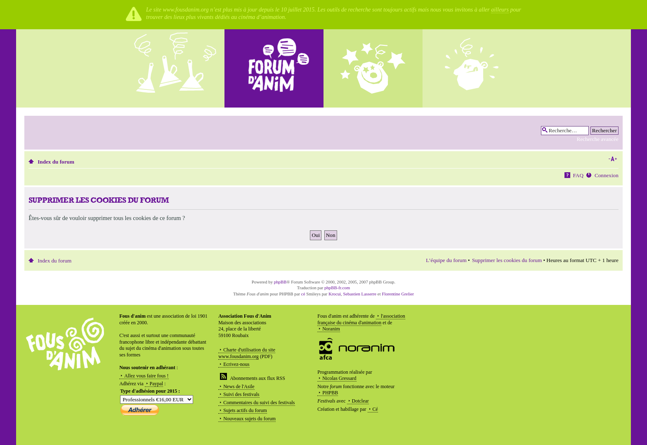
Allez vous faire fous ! (146, 376)
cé (303, 293)
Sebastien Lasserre (360, 293)
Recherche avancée (597, 139)
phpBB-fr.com (337, 287)
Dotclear (360, 401)
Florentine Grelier (398, 293)
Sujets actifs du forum (245, 410)
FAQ (578, 175)
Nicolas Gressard (339, 378)
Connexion (607, 175)
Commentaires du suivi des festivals (259, 402)
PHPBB (330, 393)
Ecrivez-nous (236, 364)
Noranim (331, 329)
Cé (375, 409)
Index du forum (56, 162)
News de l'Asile (238, 386)
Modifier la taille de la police (613, 159)
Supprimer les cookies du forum (507, 260)
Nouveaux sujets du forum (249, 419)
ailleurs (500, 10)
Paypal (156, 383)
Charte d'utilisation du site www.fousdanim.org (246, 353)
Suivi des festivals (241, 394)
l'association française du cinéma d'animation (361, 319)
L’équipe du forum (446, 260)
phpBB (280, 281)
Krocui (334, 293)
